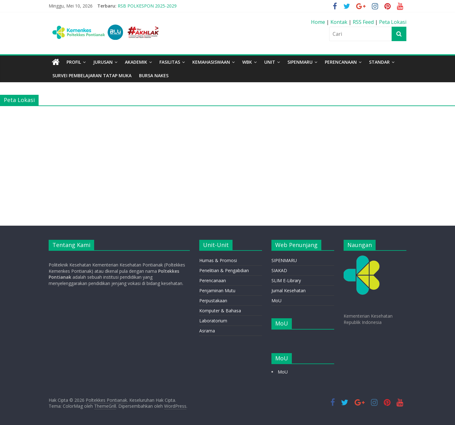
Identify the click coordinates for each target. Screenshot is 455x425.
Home (318, 22)
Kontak (339, 22)
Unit (269, 62)
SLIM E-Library (286, 280)
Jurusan (103, 62)
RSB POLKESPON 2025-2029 (147, 6)
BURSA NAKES (154, 75)
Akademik (136, 62)
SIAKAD (279, 270)
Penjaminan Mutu (217, 290)
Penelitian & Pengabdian (224, 270)
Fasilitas (169, 62)
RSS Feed (363, 22)
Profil (74, 62)
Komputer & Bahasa (220, 311)
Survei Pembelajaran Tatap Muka (91, 75)
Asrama (207, 331)
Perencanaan (212, 280)
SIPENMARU (300, 62)
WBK (247, 62)
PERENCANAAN (341, 62)
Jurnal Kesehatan (288, 290)
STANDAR (379, 62)
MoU (276, 301)
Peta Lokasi (392, 22)
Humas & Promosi (218, 260)
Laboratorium (213, 321)
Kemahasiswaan (211, 62)
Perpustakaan (213, 301)
